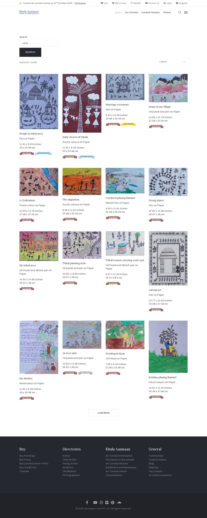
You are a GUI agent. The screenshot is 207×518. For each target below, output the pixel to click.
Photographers (71, 475)
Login (167, 3)
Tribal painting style (74, 263)
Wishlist (135, 3)
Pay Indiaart (155, 471)
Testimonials (156, 455)
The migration (71, 199)
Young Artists (70, 463)
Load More (104, 412)
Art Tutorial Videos (116, 471)
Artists (66, 455)
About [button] (118, 12)
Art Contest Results (117, 463)
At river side (70, 353)
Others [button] (167, 12)
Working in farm (115, 353)
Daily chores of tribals (75, 137)
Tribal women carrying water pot (125, 260)
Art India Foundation (160, 475)
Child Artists (69, 459)
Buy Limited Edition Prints (33, 463)
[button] (179, 12)
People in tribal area (31, 133)
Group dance (156, 200)
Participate (80, 3)
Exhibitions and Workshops (121, 467)
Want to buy (119, 3)
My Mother (25, 378)
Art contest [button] (131, 12)
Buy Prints (25, 459)
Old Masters (69, 471)
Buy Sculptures (28, 467)
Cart (104, 3)
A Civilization (27, 200)
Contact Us (152, 3)
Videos (162, 459)
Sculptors (68, 467)
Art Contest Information (119, 455)
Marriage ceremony (117, 104)
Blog (151, 463)
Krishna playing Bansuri (163, 377)
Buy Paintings (27, 455)
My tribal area (27, 265)
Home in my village (160, 106)
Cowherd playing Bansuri (120, 198)
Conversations (114, 475)
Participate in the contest (120, 459)
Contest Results (150, 12)
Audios (153, 459)
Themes (24, 471)
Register (182, 3)
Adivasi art (155, 290)
